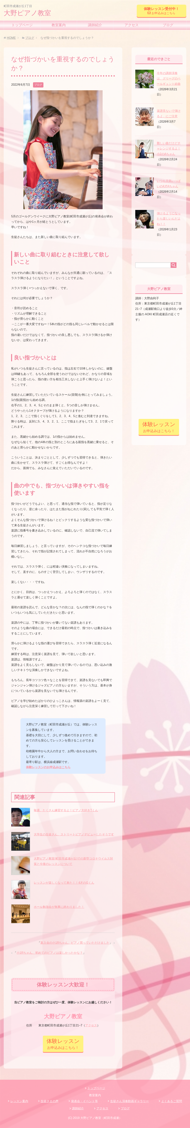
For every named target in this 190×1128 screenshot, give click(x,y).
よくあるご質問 (171, 1101)
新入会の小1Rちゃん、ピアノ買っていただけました (74, 942)
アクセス (132, 25)
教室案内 (59, 25)
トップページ (22, 25)
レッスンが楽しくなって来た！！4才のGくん (64, 882)
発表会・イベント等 (84, 1101)
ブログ (168, 25)
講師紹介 (95, 25)
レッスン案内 (19, 1101)
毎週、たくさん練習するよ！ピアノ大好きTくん (66, 810)
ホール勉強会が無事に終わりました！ (59, 906)
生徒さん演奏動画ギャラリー (129, 1101)
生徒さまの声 (49, 1101)
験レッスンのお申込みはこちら (50, 767)
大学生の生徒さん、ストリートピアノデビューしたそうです (74, 834)
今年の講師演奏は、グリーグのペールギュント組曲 (169, 78)
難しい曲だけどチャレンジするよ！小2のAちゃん (169, 148)
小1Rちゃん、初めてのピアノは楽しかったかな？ (50, 952)
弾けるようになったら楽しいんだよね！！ (169, 219)
